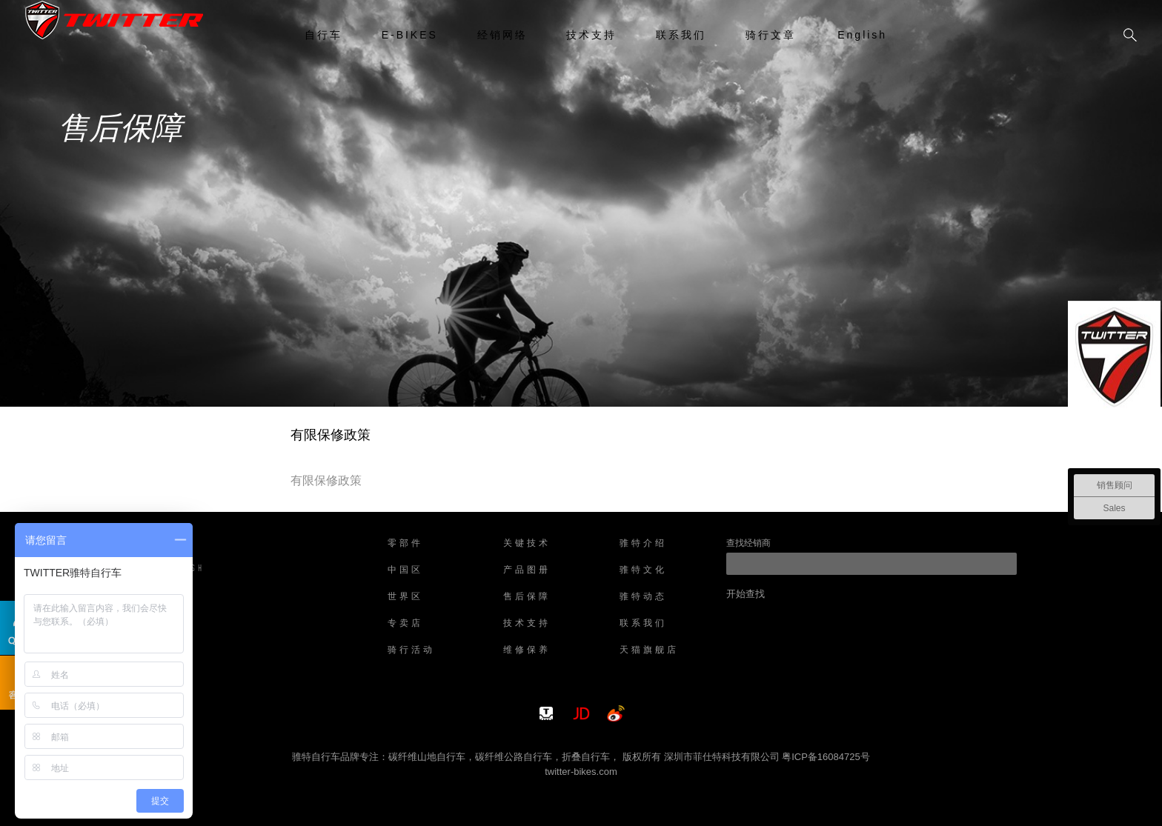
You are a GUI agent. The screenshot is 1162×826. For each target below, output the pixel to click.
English (862, 35)
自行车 (323, 35)
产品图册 (527, 570)
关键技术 (527, 543)
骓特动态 (643, 597)
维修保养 (527, 650)
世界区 (405, 597)
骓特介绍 (643, 543)
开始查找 (745, 593)
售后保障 (527, 597)
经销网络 (502, 35)
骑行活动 (411, 650)
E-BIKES (410, 35)
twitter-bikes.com (581, 771)
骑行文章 (771, 35)
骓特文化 (643, 570)
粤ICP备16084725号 (826, 756)
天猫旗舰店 (649, 650)
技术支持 (591, 35)
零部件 (405, 543)
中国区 (405, 570)
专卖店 (405, 623)
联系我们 (681, 35)
